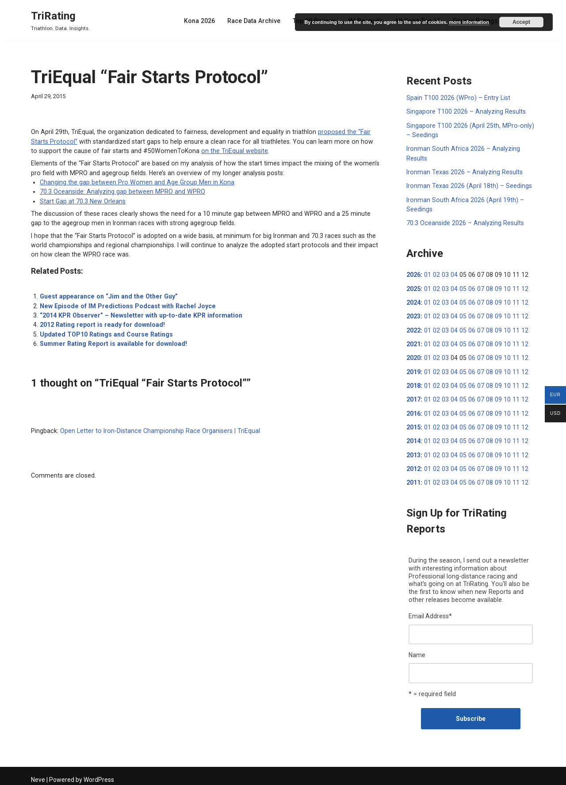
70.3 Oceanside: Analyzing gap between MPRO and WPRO (120, 190)
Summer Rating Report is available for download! (111, 341)
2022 (413, 328)
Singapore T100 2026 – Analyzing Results (464, 111)
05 (460, 287)
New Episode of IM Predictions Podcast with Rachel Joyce (125, 303)
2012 (413, 465)
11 (511, 287)
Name (417, 650)
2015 (413, 424)
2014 (413, 437)
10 (502, 287)
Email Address (430, 612)
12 (519, 287)
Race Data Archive (257, 20)
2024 (413, 300)
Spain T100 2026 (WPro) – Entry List (456, 97)
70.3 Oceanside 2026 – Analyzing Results (463, 221)
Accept (521, 22)
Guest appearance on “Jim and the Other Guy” (106, 294)
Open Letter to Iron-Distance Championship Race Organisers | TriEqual (156, 428)
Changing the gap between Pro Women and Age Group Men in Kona (133, 181)
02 (435, 273)
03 (443, 273)
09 (494, 287)
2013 (413, 451)
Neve (38, 774)
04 (452, 273)
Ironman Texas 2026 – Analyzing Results (463, 171)
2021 (413, 341)
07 (477, 287)
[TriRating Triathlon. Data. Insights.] (60, 20)
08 (486, 287)
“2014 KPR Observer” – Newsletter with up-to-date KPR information (138, 313)
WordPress (99, 774)
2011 (413, 478)
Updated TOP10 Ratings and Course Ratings (105, 331)
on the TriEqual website (196, 150)
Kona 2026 (203, 20)
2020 (413, 355)
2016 (413, 410)
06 (469, 287)
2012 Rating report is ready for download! (100, 322)
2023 (413, 314)
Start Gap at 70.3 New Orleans (81, 199)
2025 (413, 287)
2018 (413, 383)
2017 (413, 396)
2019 (413, 369)
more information (469, 22)
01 (427, 273)
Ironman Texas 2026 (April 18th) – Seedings (467, 184)
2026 (413, 273)
